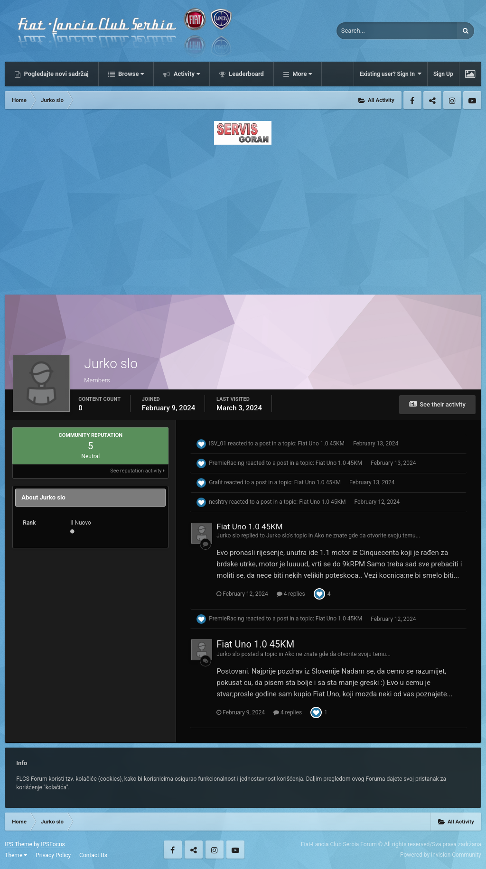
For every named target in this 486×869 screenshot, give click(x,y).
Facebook (412, 100)
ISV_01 (217, 443)
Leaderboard (245, 73)
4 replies (291, 594)
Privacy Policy (53, 855)
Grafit (216, 482)
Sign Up (443, 74)
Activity (186, 73)
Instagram (452, 100)
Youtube (472, 100)
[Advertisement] (243, 216)
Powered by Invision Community (440, 854)
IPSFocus (53, 844)
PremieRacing (226, 463)
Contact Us (93, 855)
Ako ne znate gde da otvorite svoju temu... (367, 535)
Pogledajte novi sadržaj (55, 73)
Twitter (432, 100)
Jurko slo (228, 535)
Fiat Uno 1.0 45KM (321, 443)
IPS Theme (18, 844)
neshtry (218, 502)
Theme (16, 855)
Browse (130, 73)
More (301, 73)
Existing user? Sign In (390, 73)
